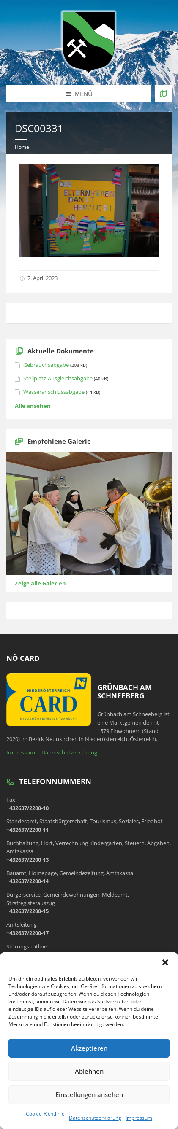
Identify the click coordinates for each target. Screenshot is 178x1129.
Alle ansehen (33, 406)
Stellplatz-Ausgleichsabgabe (58, 378)
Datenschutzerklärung (95, 1117)
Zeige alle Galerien (40, 583)
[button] (165, 962)
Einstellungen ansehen (89, 1094)
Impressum (139, 1117)
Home (22, 147)
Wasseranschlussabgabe (54, 392)
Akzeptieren (89, 1048)
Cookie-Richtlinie (45, 1113)
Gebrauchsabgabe (46, 365)
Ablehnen (89, 1071)
